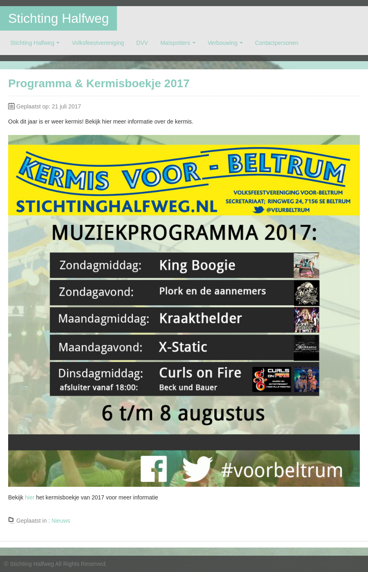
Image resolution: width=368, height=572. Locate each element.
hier (29, 497)
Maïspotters (175, 43)
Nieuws (60, 520)
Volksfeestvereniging (98, 43)
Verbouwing (223, 43)
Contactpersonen (277, 43)
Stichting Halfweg (58, 18)
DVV (142, 43)
